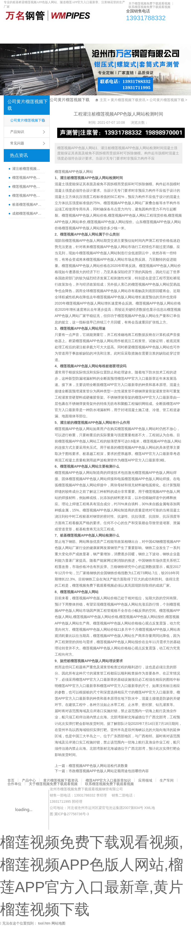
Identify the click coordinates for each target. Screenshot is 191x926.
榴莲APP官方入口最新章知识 (101, 29)
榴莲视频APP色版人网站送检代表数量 (98, 766)
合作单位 (175, 29)
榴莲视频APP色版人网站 (74, 172)
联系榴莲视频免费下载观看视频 (149, 7)
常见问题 (17, 143)
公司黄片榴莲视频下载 (27, 105)
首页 (9, 29)
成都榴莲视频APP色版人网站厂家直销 (27, 213)
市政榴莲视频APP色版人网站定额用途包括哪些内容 (109, 771)
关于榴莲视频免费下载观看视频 (149, 3)
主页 (103, 100)
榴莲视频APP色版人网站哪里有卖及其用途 (27, 178)
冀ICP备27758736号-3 (71, 814)
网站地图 (58, 923)
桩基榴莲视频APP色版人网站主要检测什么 (27, 204)
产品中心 (26, 29)
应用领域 (136, 29)
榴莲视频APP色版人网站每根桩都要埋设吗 (27, 195)
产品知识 (17, 132)
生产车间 (156, 29)
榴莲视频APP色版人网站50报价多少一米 (27, 186)
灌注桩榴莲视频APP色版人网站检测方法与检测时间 (27, 169)
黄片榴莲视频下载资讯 (55, 29)
